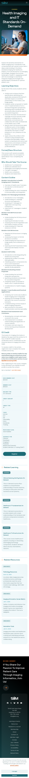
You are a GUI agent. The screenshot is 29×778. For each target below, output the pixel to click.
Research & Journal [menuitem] (14, 727)
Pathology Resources (10, 572)
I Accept (14, 771)
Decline (14, 775)
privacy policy (14, 765)
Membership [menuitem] (14, 729)
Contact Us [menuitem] (14, 735)
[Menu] (26, 2)
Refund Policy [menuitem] (14, 753)
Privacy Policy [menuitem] (14, 745)
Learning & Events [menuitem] (14, 721)
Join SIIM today (16, 370)
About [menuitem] (14, 732)
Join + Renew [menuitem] (14, 742)
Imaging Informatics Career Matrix (14, 599)
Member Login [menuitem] (14, 737)
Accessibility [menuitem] (14, 748)
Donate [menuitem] (14, 740)
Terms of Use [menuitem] (15, 750)
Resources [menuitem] (14, 724)
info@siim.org (14, 716)
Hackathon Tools (8, 626)
